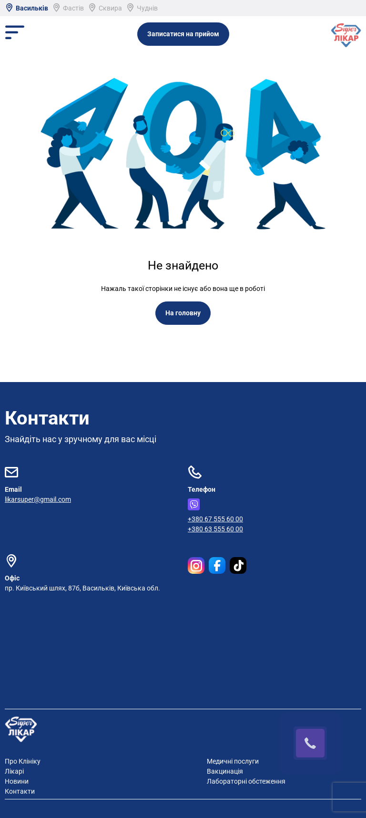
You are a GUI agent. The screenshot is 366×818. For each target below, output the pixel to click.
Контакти (20, 791)
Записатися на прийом (183, 34)
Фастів (68, 8)
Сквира (105, 8)
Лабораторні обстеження (246, 781)
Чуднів (142, 8)
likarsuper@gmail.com (38, 499)
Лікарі (14, 771)
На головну (183, 313)
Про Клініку (23, 761)
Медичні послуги (233, 761)
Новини (17, 781)
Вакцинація (225, 771)
